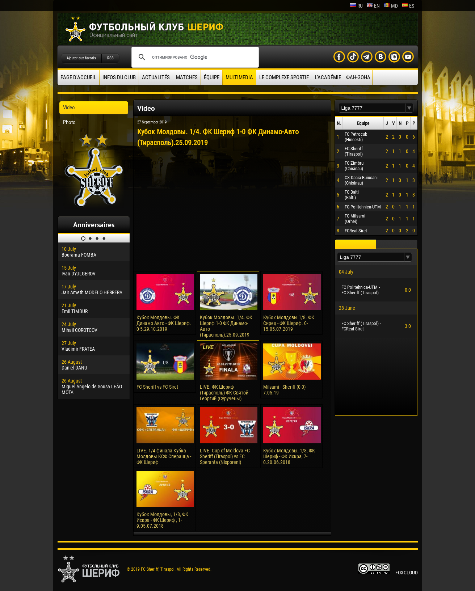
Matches (187, 77)
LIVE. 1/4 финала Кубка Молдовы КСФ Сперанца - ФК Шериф (163, 456)
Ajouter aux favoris (81, 58)
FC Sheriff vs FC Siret (157, 387)
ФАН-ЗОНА (358, 77)
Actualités (156, 77)
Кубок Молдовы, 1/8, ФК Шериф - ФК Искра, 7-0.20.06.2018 (289, 456)
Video (69, 107)
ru (356, 6)
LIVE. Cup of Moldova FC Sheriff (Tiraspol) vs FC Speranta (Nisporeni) (225, 456)
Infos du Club (119, 77)
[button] (409, 108)
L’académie (328, 77)
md (390, 6)
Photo (69, 122)
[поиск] (194, 57)
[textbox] (372, 108)
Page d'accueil (78, 77)
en (373, 6)
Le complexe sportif (284, 77)
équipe (211, 77)
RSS (110, 58)
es (408, 6)
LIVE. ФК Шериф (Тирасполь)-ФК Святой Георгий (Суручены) (224, 392)
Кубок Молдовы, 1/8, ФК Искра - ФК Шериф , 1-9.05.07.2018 (162, 520)
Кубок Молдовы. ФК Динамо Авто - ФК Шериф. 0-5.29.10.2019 (163, 323)
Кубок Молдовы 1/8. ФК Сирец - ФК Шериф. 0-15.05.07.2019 (288, 323)
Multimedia (239, 77)
